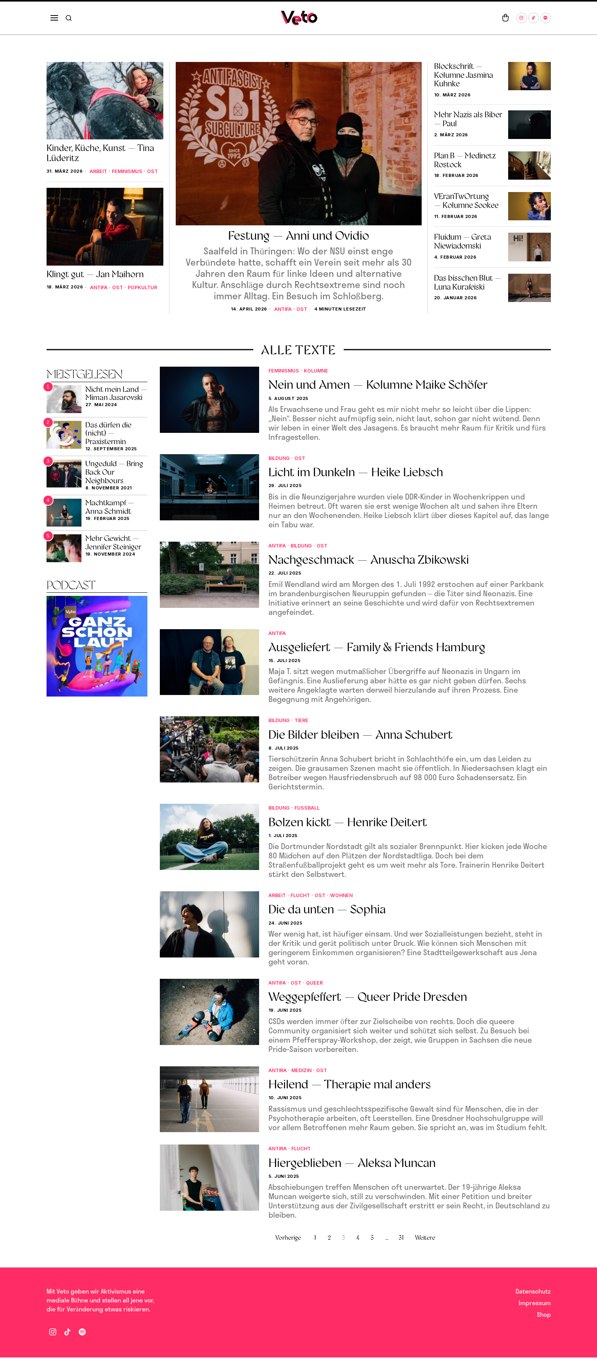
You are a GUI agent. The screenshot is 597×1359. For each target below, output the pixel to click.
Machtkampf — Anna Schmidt (109, 507)
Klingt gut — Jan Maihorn (95, 280)
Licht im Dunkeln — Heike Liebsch (355, 472)
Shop (544, 1316)
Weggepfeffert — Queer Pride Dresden (367, 998)
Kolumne (322, 370)
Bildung (280, 458)
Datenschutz (533, 1293)
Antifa (282, 308)
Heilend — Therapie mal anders (349, 1086)
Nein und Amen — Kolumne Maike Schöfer (378, 385)
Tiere (305, 720)
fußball (311, 808)
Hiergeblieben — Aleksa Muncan (352, 1164)
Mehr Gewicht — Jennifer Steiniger (113, 542)
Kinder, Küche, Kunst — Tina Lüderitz (100, 153)
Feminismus (94, 176)
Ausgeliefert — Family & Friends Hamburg (376, 648)
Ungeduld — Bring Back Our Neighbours (114, 472)
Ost (303, 308)
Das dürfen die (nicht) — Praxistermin (108, 433)
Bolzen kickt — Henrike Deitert (347, 823)
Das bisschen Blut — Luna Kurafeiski (468, 283)
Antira (278, 1071)
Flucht (303, 896)
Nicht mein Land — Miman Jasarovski (116, 393)
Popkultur (110, 299)
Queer (318, 983)
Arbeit (63, 176)
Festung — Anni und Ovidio (298, 235)
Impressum (535, 1304)
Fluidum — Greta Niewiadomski (462, 242)
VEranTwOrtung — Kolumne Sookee (466, 201)
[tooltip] (521, 18)
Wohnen (348, 896)
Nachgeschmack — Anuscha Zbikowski (368, 560)
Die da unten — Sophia (327, 910)
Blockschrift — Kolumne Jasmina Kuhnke (463, 75)
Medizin (304, 1071)
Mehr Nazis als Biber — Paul (468, 119)
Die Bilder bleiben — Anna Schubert (360, 735)
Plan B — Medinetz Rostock (465, 160)
